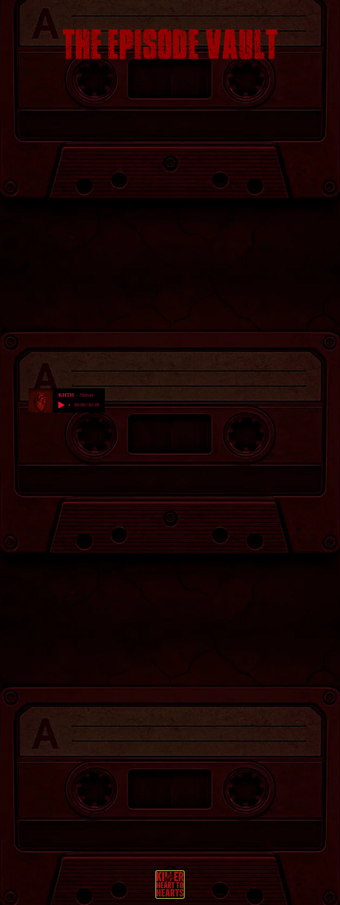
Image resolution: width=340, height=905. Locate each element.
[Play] (61, 405)
